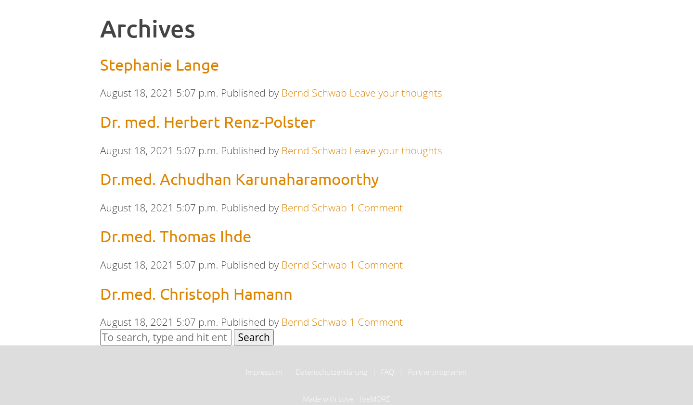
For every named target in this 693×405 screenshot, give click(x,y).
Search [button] (254, 337)
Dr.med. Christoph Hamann (196, 293)
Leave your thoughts (395, 92)
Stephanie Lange (159, 64)
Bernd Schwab (314, 92)
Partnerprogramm (437, 372)
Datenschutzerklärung (331, 372)
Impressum (263, 372)
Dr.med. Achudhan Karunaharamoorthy (239, 178)
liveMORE (374, 399)
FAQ (387, 372)
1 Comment (376, 207)
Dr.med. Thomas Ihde (175, 235)
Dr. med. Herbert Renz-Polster (207, 121)
